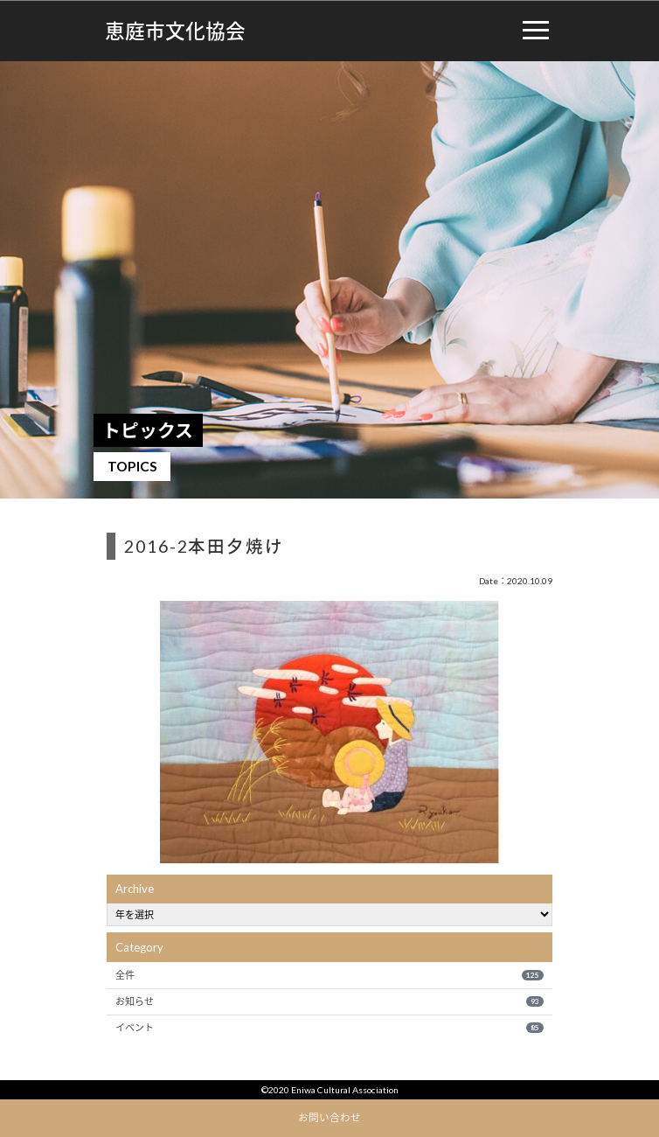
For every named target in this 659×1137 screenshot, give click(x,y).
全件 (329, 975)
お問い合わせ (329, 1117)
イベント (329, 1028)
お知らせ (329, 1001)
